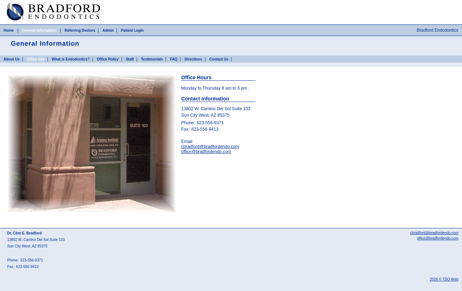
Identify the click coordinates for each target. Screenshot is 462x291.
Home (9, 30)
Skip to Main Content (20, 2)
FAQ (174, 59)
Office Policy (108, 59)
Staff (130, 59)
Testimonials (152, 59)
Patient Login (132, 30)
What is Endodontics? (71, 59)
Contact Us (218, 59)
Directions (193, 59)
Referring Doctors (80, 30)
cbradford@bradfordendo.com (210, 146)
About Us (11, 59)
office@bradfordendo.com (206, 151)
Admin (108, 30)
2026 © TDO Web (444, 279)
